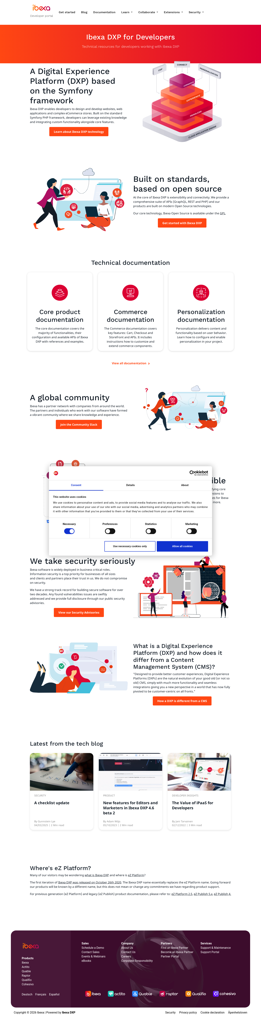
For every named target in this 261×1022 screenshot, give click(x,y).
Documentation (104, 12)
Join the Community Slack (78, 425)
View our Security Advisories (78, 612)
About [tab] (185, 485)
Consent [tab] (76, 485)
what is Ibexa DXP (97, 875)
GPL (222, 213)
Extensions (172, 12)
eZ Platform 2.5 (181, 894)
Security (195, 12)
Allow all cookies (182, 546)
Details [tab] (130, 485)
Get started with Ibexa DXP (182, 223)
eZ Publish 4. (222, 894)
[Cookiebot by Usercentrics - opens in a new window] (192, 473)
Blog (84, 12)
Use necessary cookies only (130, 546)
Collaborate (147, 12)
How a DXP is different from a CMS (182, 701)
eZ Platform (136, 875)
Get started (67, 12)
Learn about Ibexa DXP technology (79, 132)
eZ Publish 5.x (203, 894)
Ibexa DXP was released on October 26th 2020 (89, 882)
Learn (125, 12)
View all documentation (129, 363)
